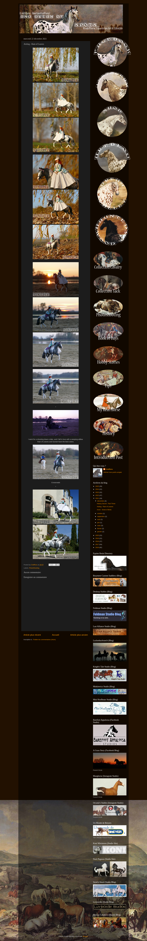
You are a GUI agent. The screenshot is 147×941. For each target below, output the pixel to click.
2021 (97, 498)
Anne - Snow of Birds (104, 510)
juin (98, 522)
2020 (97, 535)
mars (99, 525)
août (99, 519)
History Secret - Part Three (106, 503)
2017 (97, 544)
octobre (100, 513)
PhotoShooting (34, 568)
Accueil (55, 635)
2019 (97, 538)
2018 (97, 541)
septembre (101, 516)
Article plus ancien (79, 635)
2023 (97, 492)
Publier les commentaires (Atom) (44, 639)
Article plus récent (32, 635)
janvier (99, 531)
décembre (101, 501)
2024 (97, 489)
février (99, 528)
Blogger (85, 936)
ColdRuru (109, 469)
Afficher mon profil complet (112, 472)
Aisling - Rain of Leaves (105, 506)
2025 (97, 486)
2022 (97, 495)
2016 (97, 547)
